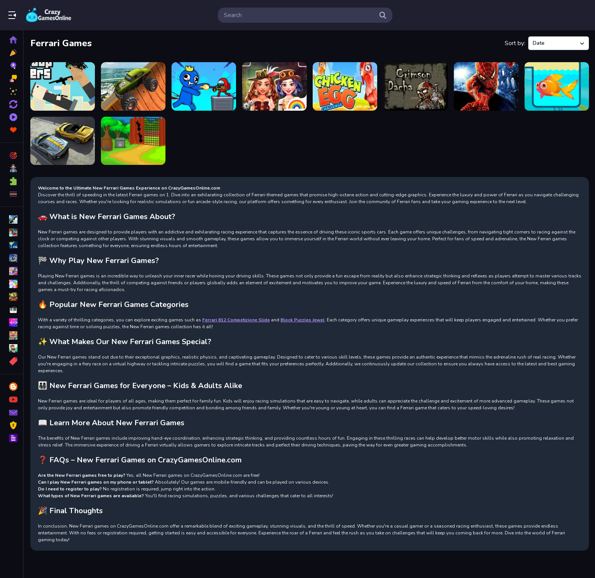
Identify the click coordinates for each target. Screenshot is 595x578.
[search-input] (299, 15)
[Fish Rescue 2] (556, 86)
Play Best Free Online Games (48, 15)
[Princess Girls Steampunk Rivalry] (274, 86)
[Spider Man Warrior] (486, 86)
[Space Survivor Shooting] (204, 86)
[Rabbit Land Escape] (133, 141)
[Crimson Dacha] (415, 86)
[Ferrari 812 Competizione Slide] (62, 141)
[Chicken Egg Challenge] (345, 86)
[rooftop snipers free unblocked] (62, 86)
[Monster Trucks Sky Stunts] (133, 86)
